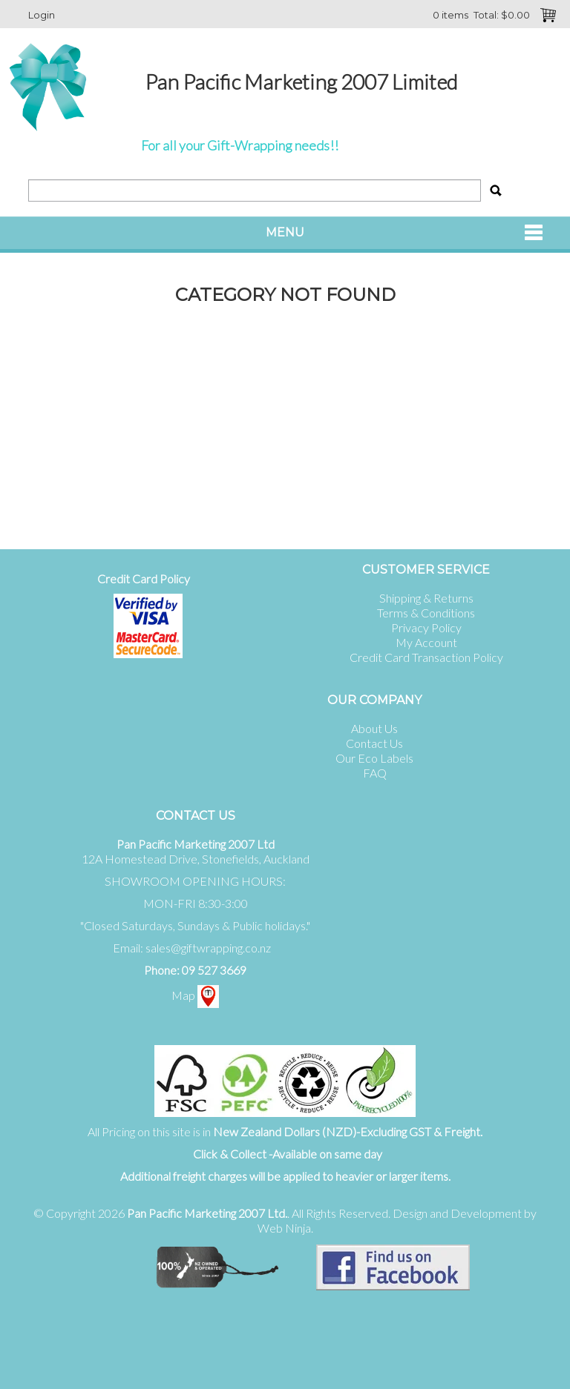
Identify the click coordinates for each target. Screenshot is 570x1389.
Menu (285, 232)
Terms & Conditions (426, 613)
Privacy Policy (426, 627)
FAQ (375, 773)
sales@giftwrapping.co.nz (208, 948)
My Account (426, 642)
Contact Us (374, 743)
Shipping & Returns (426, 598)
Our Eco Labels (374, 758)
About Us (374, 728)
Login (41, 15)
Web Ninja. (285, 1228)
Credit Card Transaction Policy (426, 657)
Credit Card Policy (143, 578)
